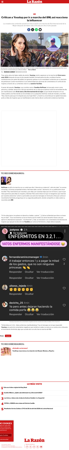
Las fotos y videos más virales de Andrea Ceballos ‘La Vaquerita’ (24, 398)
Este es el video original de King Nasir (15, 387)
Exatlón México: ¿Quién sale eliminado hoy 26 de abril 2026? (23, 393)
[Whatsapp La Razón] (36, 29)
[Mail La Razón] (40, 29)
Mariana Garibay (9, 72)
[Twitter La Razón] (32, 29)
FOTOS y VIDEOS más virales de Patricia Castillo (19, 403)
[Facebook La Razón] (28, 29)
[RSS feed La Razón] (37, 446)
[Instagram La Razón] (34, 446)
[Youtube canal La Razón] (41, 446)
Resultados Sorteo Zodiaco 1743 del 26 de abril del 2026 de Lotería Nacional (28, 408)
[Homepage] (34, 1)
